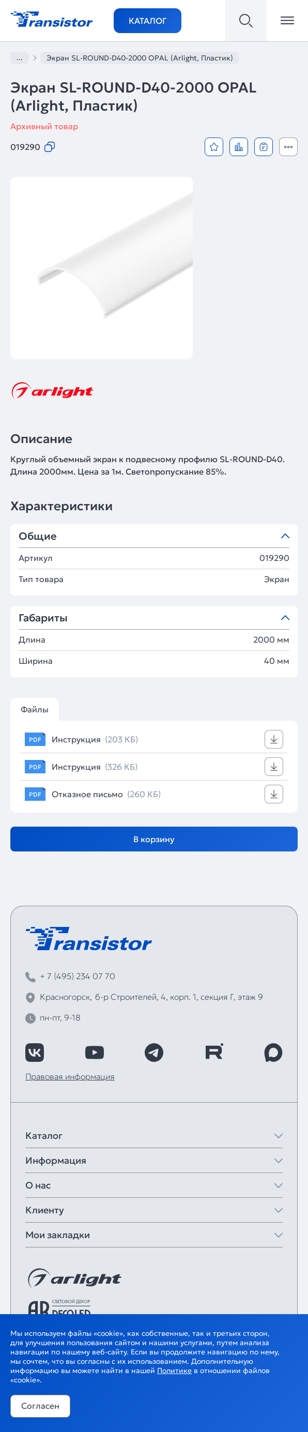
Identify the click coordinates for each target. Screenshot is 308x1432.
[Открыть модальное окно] (288, 147)
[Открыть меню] (287, 20)
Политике (174, 1370)
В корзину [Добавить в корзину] (154, 839)
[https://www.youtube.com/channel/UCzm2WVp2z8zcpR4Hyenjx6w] (94, 1052)
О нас (38, 1185)
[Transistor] (51, 18)
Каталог (147, 21)
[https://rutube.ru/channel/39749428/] (214, 1052)
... (20, 57)
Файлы (35, 709)
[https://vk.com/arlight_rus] (34, 1052)
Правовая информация (70, 1076)
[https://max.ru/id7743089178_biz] (273, 1052)
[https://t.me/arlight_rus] (154, 1052)
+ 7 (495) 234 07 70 (77, 976)
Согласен (40, 1405)
